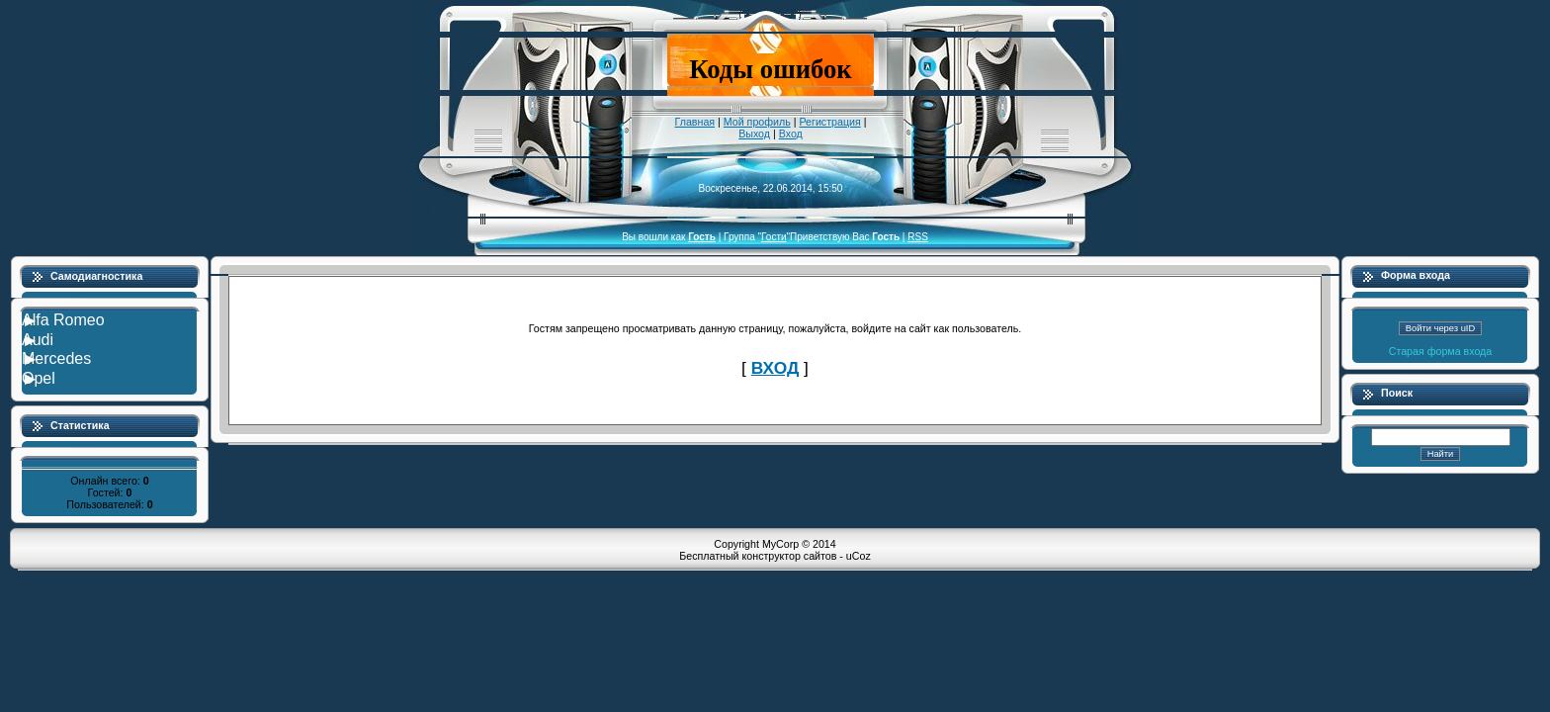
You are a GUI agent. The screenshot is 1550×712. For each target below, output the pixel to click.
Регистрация (829, 122)
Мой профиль (757, 122)
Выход (754, 133)
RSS (917, 236)
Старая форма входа (1441, 351)
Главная (695, 122)
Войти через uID (1440, 328)
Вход (791, 133)
